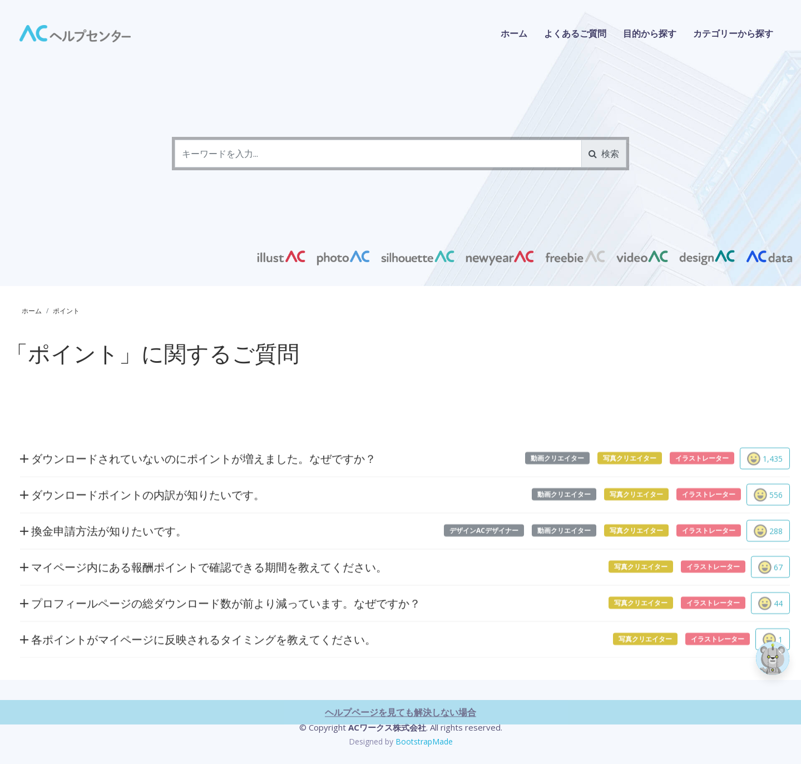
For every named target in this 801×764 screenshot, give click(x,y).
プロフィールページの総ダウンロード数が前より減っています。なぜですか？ (220, 645)
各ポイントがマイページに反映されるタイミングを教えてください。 (198, 681)
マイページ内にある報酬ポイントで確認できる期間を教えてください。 (203, 609)
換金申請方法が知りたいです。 (103, 573)
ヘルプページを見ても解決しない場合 (400, 754)
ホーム (514, 33)
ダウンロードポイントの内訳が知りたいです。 (142, 537)
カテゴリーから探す (733, 33)
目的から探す (649, 33)
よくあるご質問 (575, 33)
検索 (604, 153)
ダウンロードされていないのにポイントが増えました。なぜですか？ (198, 500)
